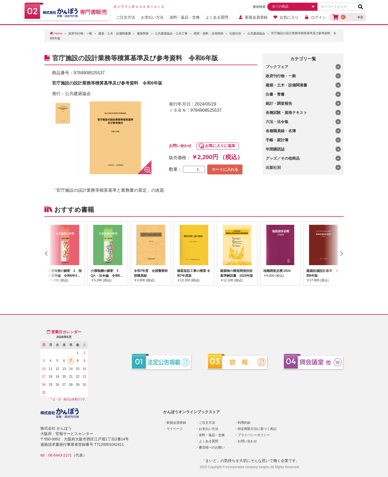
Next (334, 253)
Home (58, 33)
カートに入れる (225, 169)
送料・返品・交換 (184, 17)
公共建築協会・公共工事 (171, 33)
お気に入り (286, 17)
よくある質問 (217, 17)
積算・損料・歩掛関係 (208, 33)
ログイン (315, 17)
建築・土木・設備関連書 (114, 33)
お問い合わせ (180, 145)
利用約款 (244, 423)
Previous (54, 253)
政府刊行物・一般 (80, 33)
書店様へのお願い (212, 447)
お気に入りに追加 (220, 145)
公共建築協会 (256, 33)
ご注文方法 (125, 17)
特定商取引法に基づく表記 (257, 429)
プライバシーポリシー (254, 435)
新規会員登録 (253, 17)
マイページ (175, 429)
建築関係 (143, 33)
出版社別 (235, 33)
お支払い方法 (152, 17)
